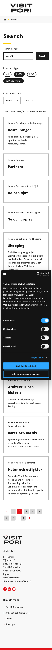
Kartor (7, 618)
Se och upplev (20, 219)
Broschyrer (9, 624)
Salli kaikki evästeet (26, 366)
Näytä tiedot (37, 357)
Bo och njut (22, 123)
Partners (15, 166)
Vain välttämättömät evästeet (26, 374)
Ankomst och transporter (16, 613)
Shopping (16, 245)
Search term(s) (10, 48)
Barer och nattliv (22, 433)
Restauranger (19, 130)
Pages (20, 74)
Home (11, 123)
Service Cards (13, 81)
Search (42, 56)
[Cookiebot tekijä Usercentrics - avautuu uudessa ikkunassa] (37, 274)
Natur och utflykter (25, 469)
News (31, 74)
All (7, 74)
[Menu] (46, 8)
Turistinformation (13, 607)
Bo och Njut (18, 193)
